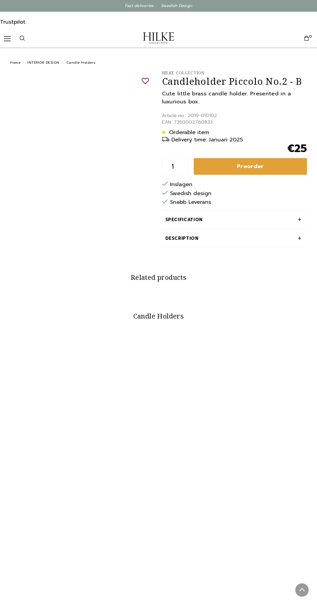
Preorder (250, 166)
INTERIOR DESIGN (43, 62)
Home (15, 62)
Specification (184, 219)
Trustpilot (12, 22)
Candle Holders (81, 62)
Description (182, 238)
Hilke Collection (183, 73)
